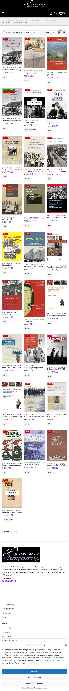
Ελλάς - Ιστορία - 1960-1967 (31, 120)
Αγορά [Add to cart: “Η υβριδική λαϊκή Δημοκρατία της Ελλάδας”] (27, 178)
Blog (4, 617)
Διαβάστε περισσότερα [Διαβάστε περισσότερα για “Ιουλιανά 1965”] (30, 130)
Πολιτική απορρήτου (40, 688)
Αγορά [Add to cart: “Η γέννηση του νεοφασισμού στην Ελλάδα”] (4, 472)
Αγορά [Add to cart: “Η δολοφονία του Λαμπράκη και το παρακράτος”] (4, 375)
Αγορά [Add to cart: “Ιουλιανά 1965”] (4, 226)
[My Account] (51, 13)
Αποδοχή (34, 671)
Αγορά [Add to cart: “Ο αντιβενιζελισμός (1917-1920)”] (49, 274)
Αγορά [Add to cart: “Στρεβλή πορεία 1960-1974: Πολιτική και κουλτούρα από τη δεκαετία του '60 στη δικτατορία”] (27, 274)
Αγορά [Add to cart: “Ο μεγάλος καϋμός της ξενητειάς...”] (49, 323)
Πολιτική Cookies (27, 688)
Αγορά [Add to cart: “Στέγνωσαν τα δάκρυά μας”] (4, 424)
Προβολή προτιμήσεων (34, 683)
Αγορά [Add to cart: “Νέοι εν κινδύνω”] (49, 424)
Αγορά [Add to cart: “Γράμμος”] (49, 82)
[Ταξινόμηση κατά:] (30, 32)
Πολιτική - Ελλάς (64, 265)
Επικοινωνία (7, 613)
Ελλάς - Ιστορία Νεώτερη (21, 68)
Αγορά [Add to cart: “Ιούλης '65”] (27, 329)
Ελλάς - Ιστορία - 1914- (8, 68)
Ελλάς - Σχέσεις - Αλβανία (44, 71)
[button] (66, 645)
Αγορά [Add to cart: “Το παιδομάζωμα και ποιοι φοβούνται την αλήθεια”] (4, 176)
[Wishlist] (56, 13)
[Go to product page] (12, 51)
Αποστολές (7, 628)
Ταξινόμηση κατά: (17, 32)
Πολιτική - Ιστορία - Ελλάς (44, 462)
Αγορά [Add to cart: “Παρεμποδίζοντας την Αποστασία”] (49, 225)
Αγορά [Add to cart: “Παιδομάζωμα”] (4, 273)
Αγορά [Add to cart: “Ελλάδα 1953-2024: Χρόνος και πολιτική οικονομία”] (27, 225)
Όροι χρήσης (7, 636)
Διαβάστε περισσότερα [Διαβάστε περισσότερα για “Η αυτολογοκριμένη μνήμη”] (8, 520)
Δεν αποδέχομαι (34, 677)
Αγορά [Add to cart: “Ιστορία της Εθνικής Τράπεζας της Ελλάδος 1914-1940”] (49, 472)
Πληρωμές (6, 632)
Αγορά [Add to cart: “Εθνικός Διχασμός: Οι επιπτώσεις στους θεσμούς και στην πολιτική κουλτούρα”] (49, 179)
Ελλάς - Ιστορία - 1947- (30, 71)
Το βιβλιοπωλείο (8, 609)
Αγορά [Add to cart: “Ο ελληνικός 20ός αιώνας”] (4, 77)
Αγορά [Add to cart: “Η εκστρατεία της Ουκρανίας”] (27, 424)
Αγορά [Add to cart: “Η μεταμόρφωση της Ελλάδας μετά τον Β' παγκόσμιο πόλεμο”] (27, 375)
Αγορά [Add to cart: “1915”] (49, 130)
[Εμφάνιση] (54, 32)
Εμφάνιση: (48, 32)
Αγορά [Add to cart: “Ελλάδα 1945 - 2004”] (27, 472)
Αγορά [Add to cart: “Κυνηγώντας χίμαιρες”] (27, 80)
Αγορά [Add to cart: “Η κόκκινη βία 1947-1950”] (49, 376)
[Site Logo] (34, 4)
